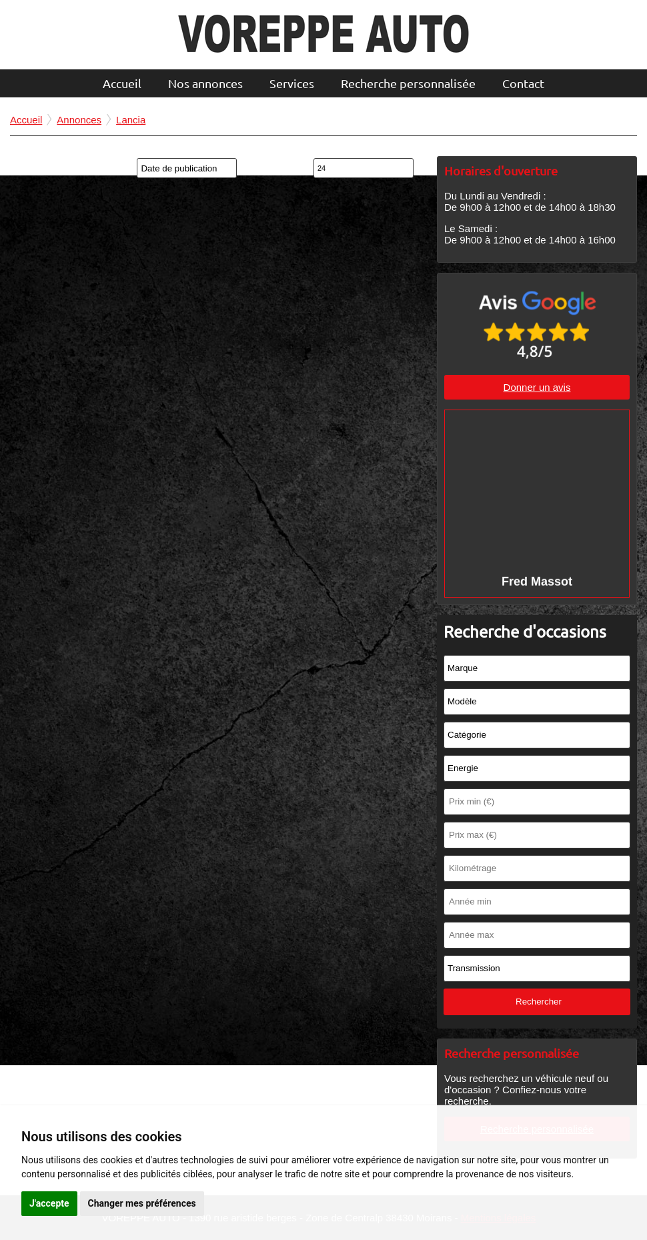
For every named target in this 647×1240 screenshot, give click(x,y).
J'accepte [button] (49, 1203)
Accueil (122, 83)
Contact (523, 83)
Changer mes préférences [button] (142, 1203)
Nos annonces (205, 83)
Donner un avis (537, 387)
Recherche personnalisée (408, 83)
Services (291, 83)
